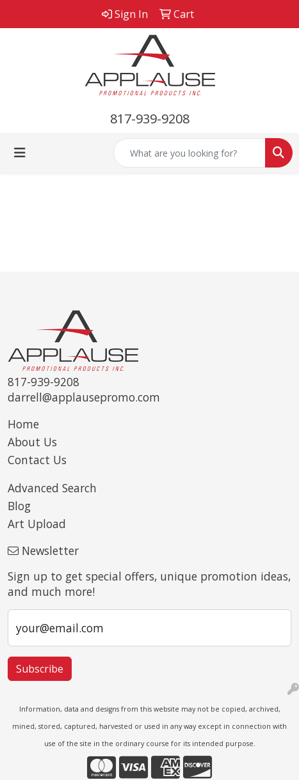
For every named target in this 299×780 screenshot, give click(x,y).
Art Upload (37, 523)
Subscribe (39, 669)
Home (23, 424)
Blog (19, 505)
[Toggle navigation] (19, 153)
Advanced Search (52, 487)
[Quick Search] (189, 153)
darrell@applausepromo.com (84, 397)
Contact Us (37, 459)
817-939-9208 (150, 118)
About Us (32, 441)
